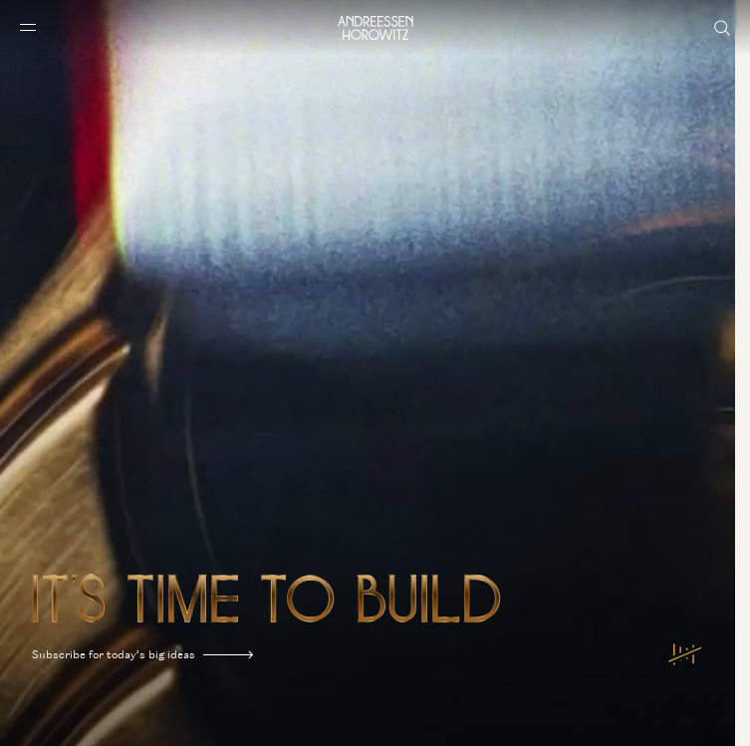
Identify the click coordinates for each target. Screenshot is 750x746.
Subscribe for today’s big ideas (142, 654)
